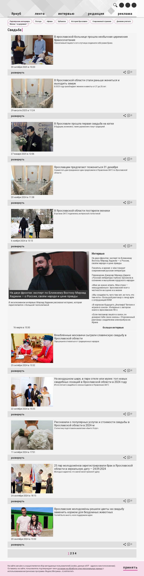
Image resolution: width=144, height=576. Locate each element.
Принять (129, 568)
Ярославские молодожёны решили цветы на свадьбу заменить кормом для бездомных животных (89, 510)
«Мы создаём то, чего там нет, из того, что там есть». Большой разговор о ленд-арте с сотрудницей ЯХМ (113, 297)
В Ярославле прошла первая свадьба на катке (84, 123)
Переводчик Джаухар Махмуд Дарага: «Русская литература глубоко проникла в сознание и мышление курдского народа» (113, 277)
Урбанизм (62, 21)
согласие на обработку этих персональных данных (80, 568)
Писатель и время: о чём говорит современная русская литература (108, 268)
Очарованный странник (102, 21)
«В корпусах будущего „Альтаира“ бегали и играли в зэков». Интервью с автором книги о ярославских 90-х (113, 306)
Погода (38, 21)
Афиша (49, 21)
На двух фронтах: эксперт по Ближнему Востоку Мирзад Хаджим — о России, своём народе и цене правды (48, 293)
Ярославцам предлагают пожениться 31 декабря (86, 166)
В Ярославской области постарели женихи (82, 209)
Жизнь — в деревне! (18, 23)
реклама (126, 13)
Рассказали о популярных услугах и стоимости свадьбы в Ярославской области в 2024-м (92, 423)
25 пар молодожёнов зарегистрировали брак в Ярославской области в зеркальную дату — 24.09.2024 (93, 466)
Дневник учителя (124, 21)
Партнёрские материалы (20, 21)
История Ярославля (79, 21)
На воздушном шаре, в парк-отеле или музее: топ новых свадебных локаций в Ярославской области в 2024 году (90, 379)
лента (39, 13)
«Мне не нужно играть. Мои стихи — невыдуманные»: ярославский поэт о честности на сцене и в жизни (111, 287)
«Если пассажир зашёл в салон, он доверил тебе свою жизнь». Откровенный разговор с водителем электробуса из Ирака (113, 318)
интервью (66, 13)
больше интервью (113, 326)
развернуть (17, 71)
